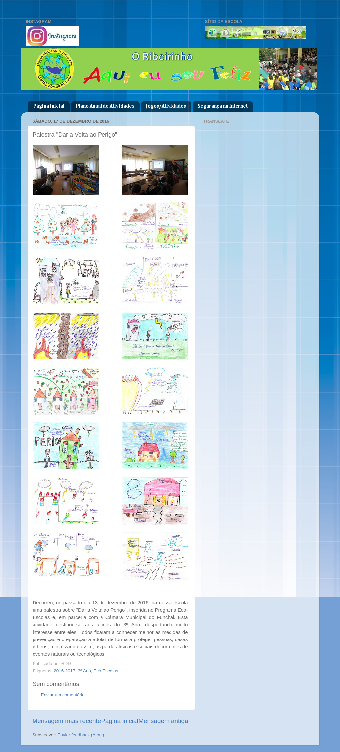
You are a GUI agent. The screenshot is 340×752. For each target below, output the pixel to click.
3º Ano (84, 670)
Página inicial (49, 106)
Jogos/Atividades (166, 106)
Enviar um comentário (63, 694)
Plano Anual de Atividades (105, 106)
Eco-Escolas (105, 670)
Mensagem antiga (163, 720)
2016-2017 (64, 670)
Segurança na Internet (223, 106)
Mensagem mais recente (67, 720)
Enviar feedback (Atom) (80, 734)
